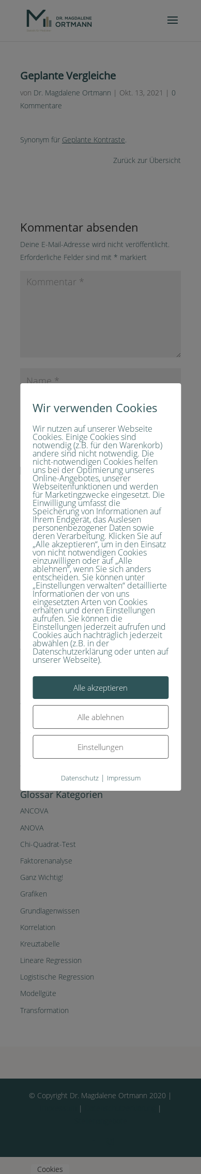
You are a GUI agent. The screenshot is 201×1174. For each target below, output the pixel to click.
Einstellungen (100, 747)
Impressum (124, 777)
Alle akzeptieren (100, 687)
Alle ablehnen (101, 717)
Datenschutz (80, 777)
